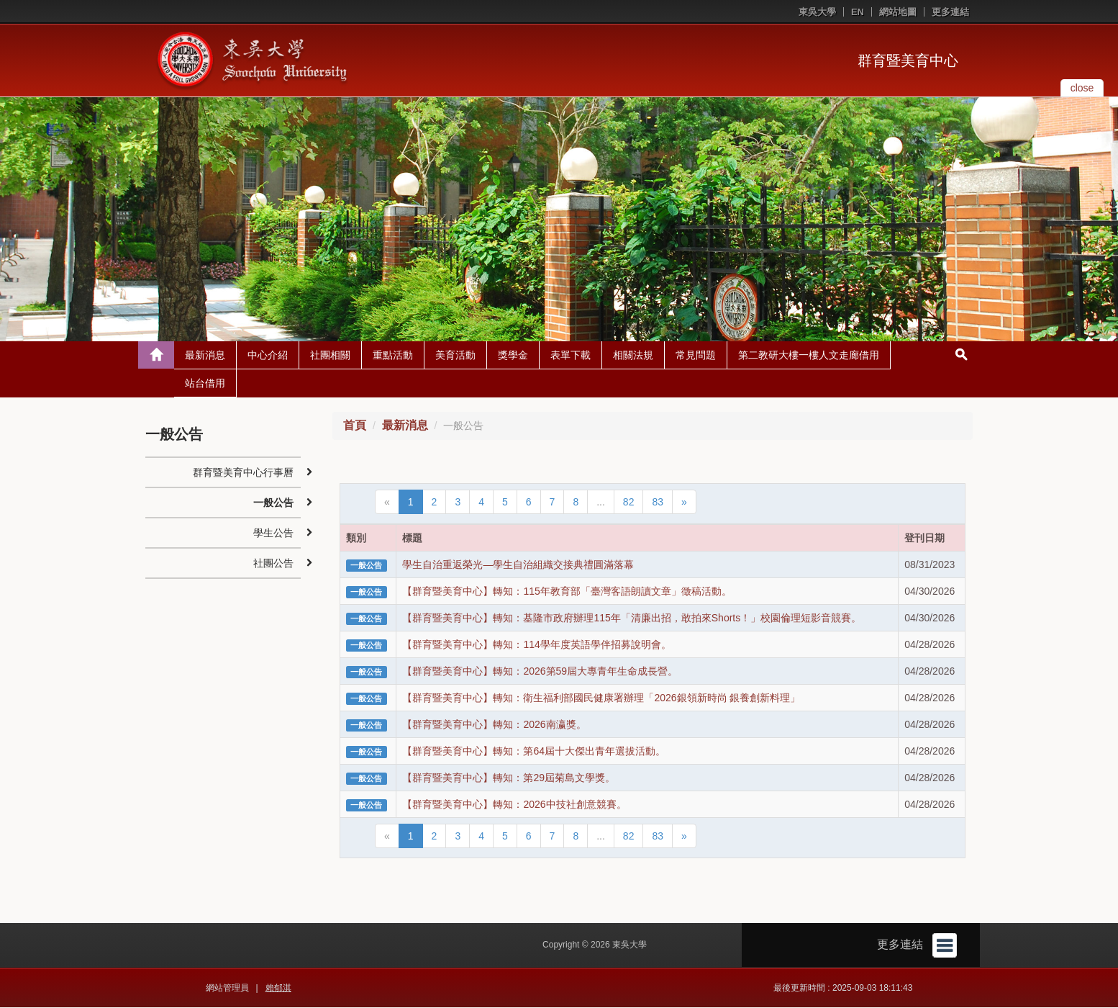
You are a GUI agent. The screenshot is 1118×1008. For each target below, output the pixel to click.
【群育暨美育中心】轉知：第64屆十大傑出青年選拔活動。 (533, 751)
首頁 (354, 426)
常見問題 (696, 355)
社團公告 (273, 564)
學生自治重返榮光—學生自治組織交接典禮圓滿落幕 (518, 565)
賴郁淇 (278, 989)
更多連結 (950, 12)
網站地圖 (898, 12)
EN (857, 12)
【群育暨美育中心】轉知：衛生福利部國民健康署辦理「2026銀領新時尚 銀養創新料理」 (601, 698)
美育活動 (455, 355)
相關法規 (633, 355)
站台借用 (205, 384)
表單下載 (570, 355)
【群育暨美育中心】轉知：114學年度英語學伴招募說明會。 (536, 645)
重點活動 (393, 355)
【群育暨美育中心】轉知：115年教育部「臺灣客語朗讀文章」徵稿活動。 (566, 592)
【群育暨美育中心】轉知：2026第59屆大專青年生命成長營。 (540, 672)
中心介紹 (267, 355)
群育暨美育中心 (908, 60)
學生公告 (273, 533)
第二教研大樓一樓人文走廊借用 (808, 355)
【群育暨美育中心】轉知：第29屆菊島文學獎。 (508, 778)
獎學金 (513, 355)
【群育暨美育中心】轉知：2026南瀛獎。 (494, 725)
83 (657, 502)
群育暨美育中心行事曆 (243, 473)
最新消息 (205, 355)
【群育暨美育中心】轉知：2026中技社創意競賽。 (514, 805)
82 (629, 502)
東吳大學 (817, 12)
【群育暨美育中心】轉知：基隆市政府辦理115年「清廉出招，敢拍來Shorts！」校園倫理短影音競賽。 (631, 618)
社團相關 (330, 355)
